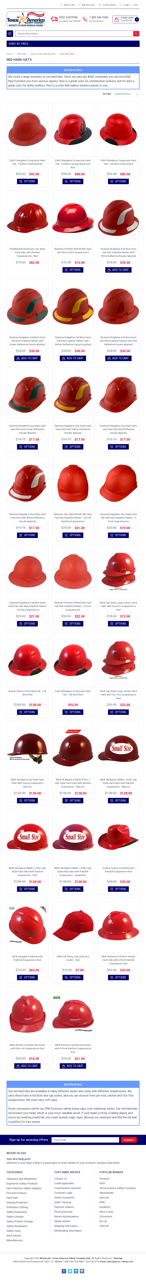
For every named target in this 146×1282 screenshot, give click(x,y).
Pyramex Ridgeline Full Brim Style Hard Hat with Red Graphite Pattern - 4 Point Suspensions (27, 606)
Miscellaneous (15, 1240)
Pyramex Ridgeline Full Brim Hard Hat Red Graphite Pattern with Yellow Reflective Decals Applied (73, 341)
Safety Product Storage (20, 1221)
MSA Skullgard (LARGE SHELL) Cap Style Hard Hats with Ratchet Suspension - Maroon (73, 783)
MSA (102, 1183)
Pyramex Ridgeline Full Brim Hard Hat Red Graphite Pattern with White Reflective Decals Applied (118, 252)
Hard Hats (21, 54)
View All (104, 1225)
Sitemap (118, 1258)
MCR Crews (106, 1211)
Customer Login (63, 1192)
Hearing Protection (17, 1202)
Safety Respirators (17, 1226)
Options (29, 181)
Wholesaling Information (68, 1230)
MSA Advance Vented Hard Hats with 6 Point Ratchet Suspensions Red (73, 1048)
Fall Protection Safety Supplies (24, 1188)
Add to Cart (120, 270)
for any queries (96, 21)
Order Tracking (62, 1202)
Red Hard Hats (67, 54)
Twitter (70, 1271)
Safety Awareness (17, 1211)
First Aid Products (17, 1193)
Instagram (82, 1271)
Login (126, 4)
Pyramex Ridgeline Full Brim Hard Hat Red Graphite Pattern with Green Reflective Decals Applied (27, 341)
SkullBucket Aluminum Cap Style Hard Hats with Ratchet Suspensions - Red (27, 252)
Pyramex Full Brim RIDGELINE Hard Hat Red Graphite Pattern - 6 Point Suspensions (73, 606)
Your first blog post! (19, 1159)
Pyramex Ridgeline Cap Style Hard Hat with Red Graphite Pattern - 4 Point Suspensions (118, 518)
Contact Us (60, 1178)
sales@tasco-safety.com (119, 1261)
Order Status (109, 4)
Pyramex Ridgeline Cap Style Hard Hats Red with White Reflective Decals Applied (27, 518)
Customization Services (67, 1188)
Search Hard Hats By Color (43, 54)
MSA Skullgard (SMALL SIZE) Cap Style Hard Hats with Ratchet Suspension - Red (27, 872)
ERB (102, 1202)
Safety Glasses (15, 1216)
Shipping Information (66, 1225)
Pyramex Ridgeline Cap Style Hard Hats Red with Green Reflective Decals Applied (27, 429)
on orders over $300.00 (70, 21)
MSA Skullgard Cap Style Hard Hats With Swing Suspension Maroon (27, 783)
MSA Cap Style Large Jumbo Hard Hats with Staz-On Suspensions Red (118, 606)
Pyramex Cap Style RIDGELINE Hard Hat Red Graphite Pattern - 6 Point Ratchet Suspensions (73, 518)
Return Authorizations (66, 1216)
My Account (88, 4)
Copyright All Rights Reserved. (73, 1258)
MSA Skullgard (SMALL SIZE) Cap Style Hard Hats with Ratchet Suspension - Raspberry (73, 872)
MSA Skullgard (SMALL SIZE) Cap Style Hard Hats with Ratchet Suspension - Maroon (118, 783)
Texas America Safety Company (118, 1188)
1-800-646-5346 (98, 19)
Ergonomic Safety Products (22, 1183)
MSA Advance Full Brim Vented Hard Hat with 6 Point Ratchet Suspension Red (118, 960)
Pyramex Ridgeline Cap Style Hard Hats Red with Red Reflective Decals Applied (118, 429)
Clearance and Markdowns (22, 1178)
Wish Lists (69, 4)
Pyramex (105, 1178)
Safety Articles (62, 1221)
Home (10, 54)
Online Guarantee (64, 1197)
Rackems (105, 1207)
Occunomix (106, 1216)
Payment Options (64, 1207)
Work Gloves (14, 1235)
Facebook (64, 1271)
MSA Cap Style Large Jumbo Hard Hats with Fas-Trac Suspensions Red (118, 695)
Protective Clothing (17, 1207)
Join (135, 4)
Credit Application (64, 1183)
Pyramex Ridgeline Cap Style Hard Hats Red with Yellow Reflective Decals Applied (73, 429)
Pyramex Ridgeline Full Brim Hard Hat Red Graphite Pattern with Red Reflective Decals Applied (118, 341)
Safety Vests (14, 1230)
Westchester (107, 1192)
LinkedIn (76, 1271)
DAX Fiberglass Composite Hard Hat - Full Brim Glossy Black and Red (73, 164)
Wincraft (104, 1197)
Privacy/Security (63, 1211)
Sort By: (107, 93)
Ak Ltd (103, 1221)
